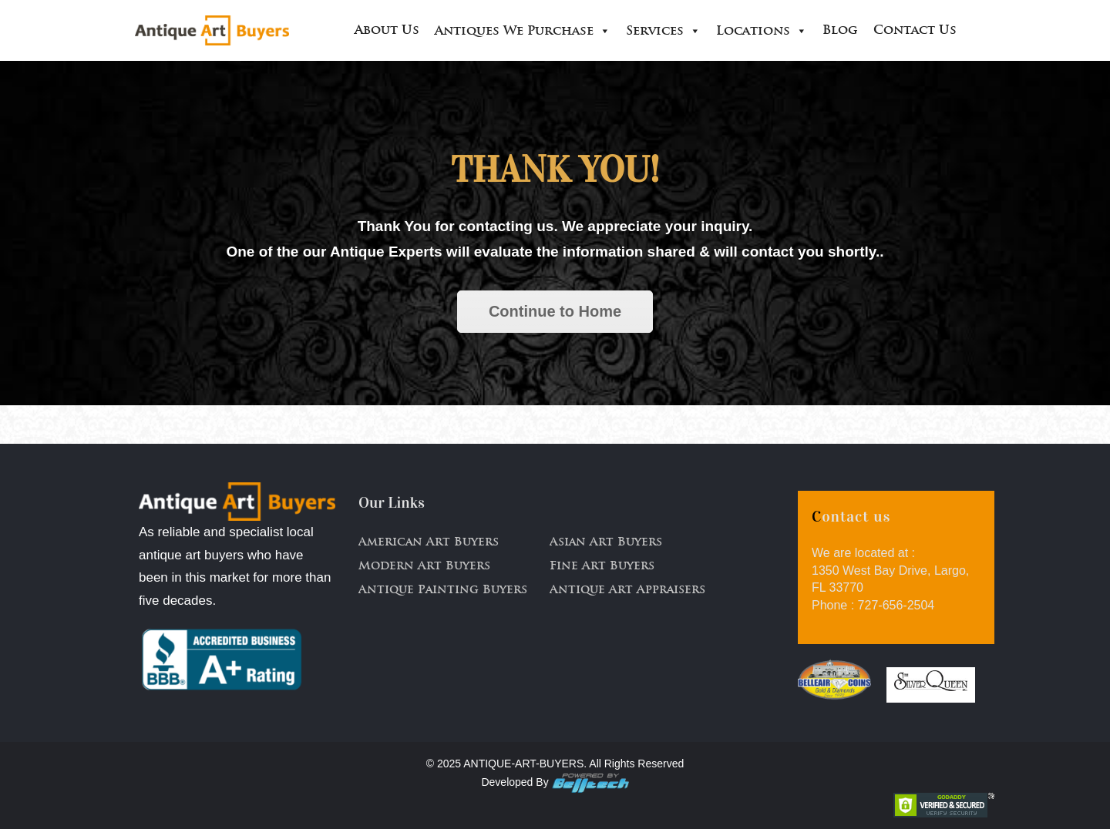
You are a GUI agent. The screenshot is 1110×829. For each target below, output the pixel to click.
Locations (761, 30)
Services (663, 30)
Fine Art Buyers (602, 566)
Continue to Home (555, 311)
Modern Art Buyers (424, 566)
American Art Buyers (428, 543)
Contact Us (915, 31)
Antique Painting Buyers (442, 590)
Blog (840, 31)
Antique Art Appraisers (627, 590)
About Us (387, 31)
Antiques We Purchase (522, 30)
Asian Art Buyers (606, 543)
